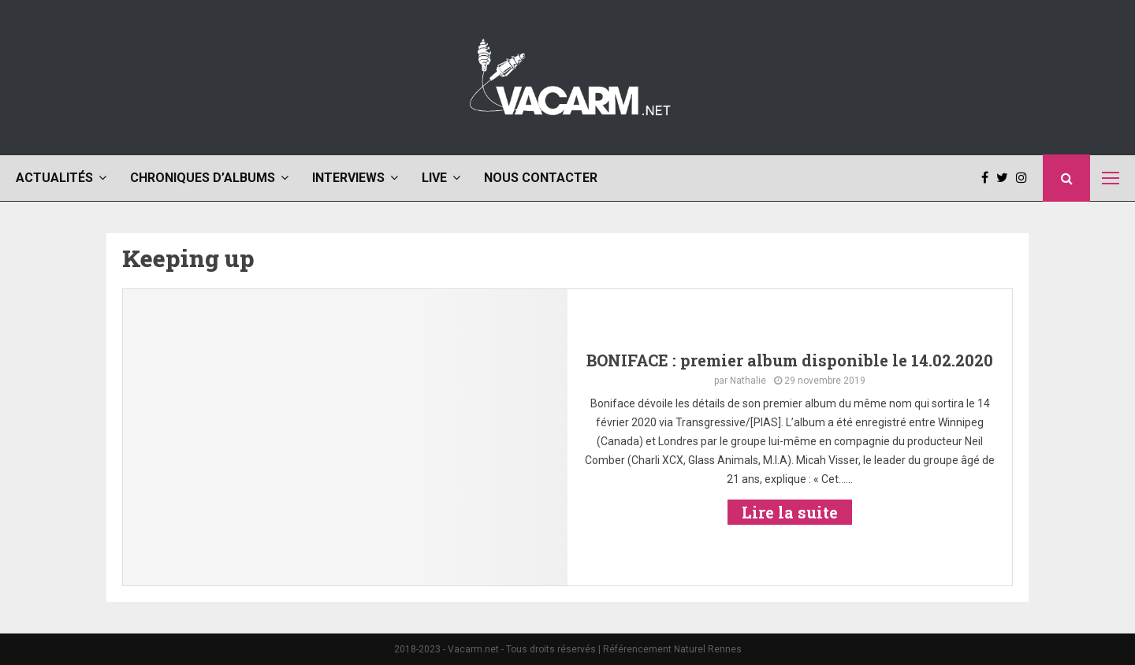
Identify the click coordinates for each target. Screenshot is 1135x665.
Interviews (348, 177)
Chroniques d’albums (202, 177)
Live (434, 177)
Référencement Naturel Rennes (672, 649)
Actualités (54, 177)
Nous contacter (540, 177)
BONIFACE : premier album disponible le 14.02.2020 (789, 360)
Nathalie (748, 380)
